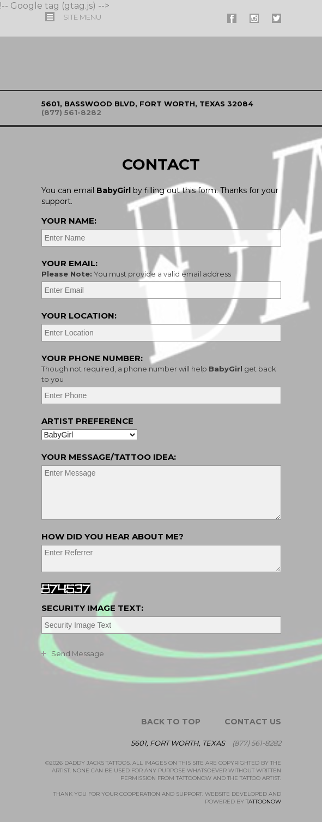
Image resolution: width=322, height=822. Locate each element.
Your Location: (79, 315)
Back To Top (171, 722)
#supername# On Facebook (231, 18)
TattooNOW (263, 801)
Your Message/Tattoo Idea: (108, 457)
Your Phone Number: (159, 368)
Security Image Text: (92, 608)
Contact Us (252, 722)
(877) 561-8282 (71, 112)
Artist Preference (87, 421)
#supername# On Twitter (276, 18)
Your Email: (159, 268)
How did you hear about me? (112, 536)
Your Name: (68, 220)
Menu (82, 17)
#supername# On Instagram (254, 18)
